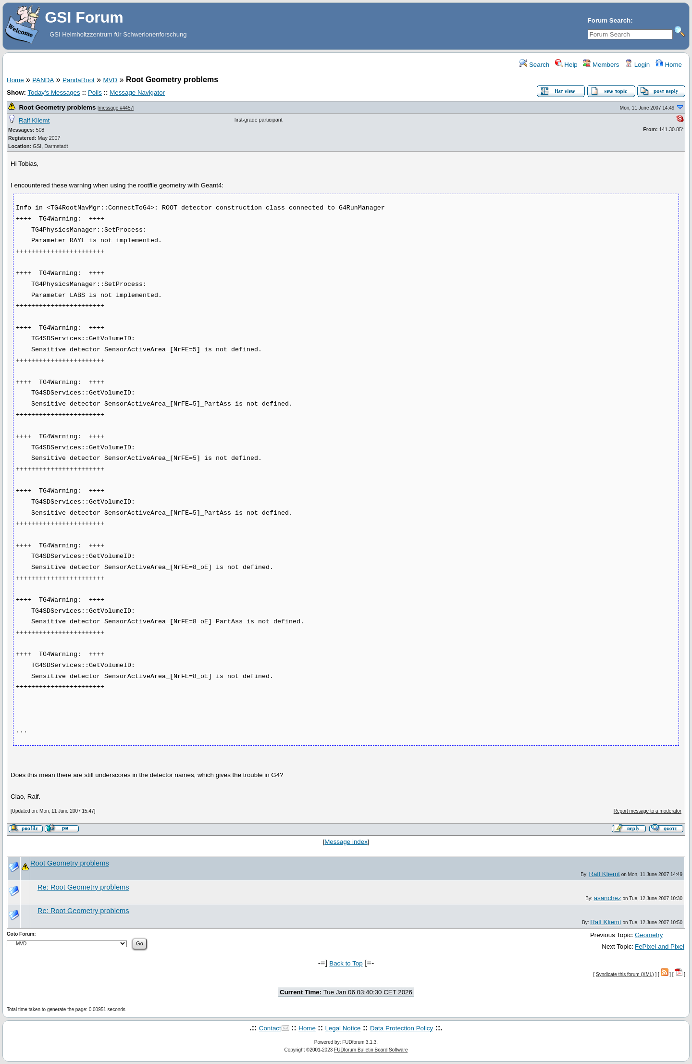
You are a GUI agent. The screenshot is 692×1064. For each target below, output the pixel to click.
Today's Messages (53, 92)
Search (534, 64)
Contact (270, 1028)
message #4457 (116, 108)
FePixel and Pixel (659, 946)
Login (637, 64)
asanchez (607, 898)
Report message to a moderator (647, 811)
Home (668, 64)
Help (566, 64)
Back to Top (345, 963)
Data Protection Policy (401, 1028)
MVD (110, 80)
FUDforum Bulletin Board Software (371, 1049)
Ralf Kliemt (34, 120)
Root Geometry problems (57, 107)
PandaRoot (78, 80)
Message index (346, 841)
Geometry (649, 935)
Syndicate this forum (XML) (625, 974)
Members (601, 64)
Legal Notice (342, 1028)
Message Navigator (137, 92)
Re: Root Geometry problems (83, 887)
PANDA (43, 80)
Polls (95, 92)
